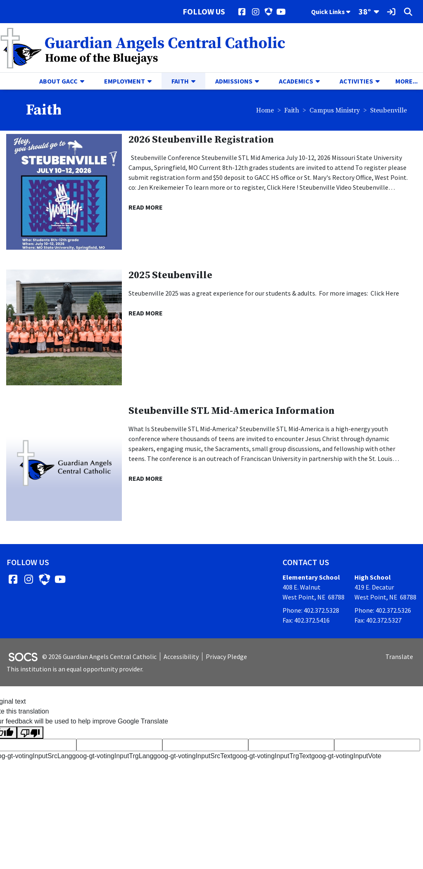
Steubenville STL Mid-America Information (231, 411)
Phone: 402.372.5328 (311, 610)
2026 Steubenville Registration (201, 140)
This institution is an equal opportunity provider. (75, 669)
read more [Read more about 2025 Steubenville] (145, 313)
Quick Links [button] (330, 11)
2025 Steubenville (170, 275)
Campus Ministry (334, 110)
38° (365, 11)
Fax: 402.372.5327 (378, 620)
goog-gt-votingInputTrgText (272, 755)
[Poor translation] (30, 732)
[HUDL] (268, 11)
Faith (291, 110)
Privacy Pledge (226, 656)
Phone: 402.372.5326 (382, 610)
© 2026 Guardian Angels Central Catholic (99, 656)
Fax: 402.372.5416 (306, 620)
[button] (85, 81)
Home (265, 110)
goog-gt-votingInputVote (346, 755)
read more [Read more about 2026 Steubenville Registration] (145, 207)
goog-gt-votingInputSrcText (192, 755)
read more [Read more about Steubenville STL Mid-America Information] (145, 478)
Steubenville (388, 110)
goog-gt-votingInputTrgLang (112, 755)
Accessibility (181, 656)
